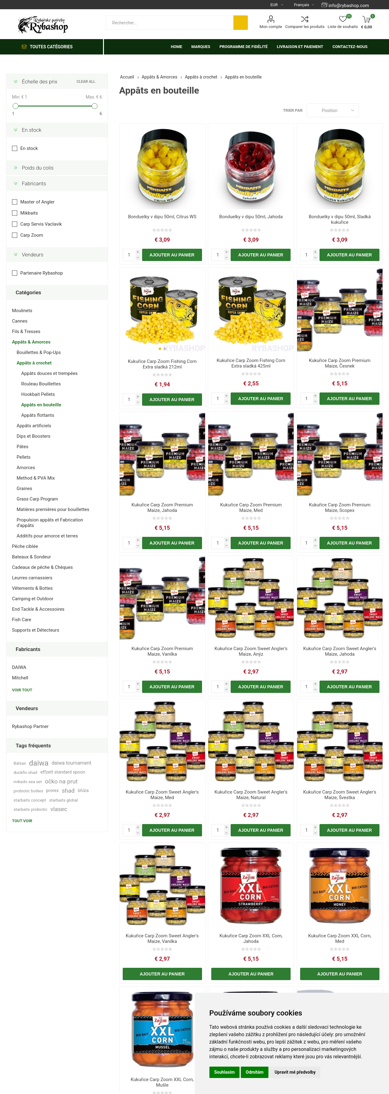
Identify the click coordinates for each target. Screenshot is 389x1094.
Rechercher (240, 22)
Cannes (19, 321)
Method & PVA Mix (36, 478)
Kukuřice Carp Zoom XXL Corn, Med (339, 938)
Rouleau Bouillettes (41, 384)
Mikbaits (29, 213)
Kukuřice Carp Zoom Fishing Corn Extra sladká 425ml (250, 363)
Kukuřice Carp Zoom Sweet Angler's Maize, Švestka (339, 794)
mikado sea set (28, 781)
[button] (160, 349)
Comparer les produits (304, 26)
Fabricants (34, 183)
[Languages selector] (301, 4)
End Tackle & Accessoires (38, 609)
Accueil (127, 76)
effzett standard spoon (62, 772)
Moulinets (22, 310)
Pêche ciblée (25, 546)
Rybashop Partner (30, 726)
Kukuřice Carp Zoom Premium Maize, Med (251, 507)
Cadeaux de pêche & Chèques (42, 567)
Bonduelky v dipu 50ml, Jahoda (251, 216)
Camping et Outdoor (32, 598)
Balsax (20, 763)
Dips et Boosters (33, 436)
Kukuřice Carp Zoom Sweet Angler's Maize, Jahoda (339, 651)
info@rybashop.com (349, 5)
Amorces (26, 467)
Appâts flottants (37, 415)
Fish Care (21, 619)
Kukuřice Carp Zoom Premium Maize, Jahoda (162, 507)
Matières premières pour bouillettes (53, 509)
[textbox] (169, 22)
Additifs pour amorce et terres (47, 536)
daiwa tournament (71, 763)
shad (68, 790)
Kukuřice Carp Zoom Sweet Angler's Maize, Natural (250, 794)
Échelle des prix (39, 81)
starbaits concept (30, 800)
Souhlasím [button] (224, 1072)
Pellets (23, 457)
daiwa (39, 763)
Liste (378, 110)
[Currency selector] (274, 4)
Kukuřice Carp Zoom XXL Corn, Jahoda (251, 938)
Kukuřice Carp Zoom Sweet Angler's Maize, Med (162, 794)
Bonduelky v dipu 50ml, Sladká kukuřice (340, 219)
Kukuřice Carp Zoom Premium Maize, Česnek (340, 363)
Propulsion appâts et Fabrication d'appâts (50, 522)
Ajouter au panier (171, 254)
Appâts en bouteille (41, 405)
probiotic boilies (28, 790)
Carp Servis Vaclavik (41, 224)
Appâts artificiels (34, 425)
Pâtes (22, 446)
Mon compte (271, 26)
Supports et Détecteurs (35, 630)
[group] (162, 310)
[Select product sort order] (333, 110)
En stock (32, 130)
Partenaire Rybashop (41, 273)
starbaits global (63, 800)
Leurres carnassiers (32, 578)
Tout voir (22, 820)
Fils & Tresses (26, 331)
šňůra (83, 790)
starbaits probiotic (30, 809)
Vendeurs (32, 254)
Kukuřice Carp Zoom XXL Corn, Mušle (162, 1082)
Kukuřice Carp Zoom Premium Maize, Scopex (340, 507)
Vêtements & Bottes (32, 588)
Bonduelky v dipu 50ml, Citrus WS (162, 216)
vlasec (58, 809)
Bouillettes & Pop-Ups (39, 352)
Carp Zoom (31, 235)
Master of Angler (37, 202)
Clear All (86, 81)
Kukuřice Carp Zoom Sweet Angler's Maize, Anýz (250, 651)
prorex (52, 790)
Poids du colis (38, 168)
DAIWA (19, 667)
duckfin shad (25, 772)
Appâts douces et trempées (49, 373)
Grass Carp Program (37, 499)
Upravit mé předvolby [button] (295, 1072)
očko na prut (61, 781)
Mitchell (20, 678)
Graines (24, 488)
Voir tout (22, 690)
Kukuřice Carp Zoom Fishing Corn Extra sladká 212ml (162, 364)
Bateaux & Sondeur (31, 557)
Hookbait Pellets (38, 394)
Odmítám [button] (255, 1072)
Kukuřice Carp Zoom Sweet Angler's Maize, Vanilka (162, 938)
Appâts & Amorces (31, 342)
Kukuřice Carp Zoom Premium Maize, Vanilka (162, 651)
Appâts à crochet (34, 363)
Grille (366, 110)
